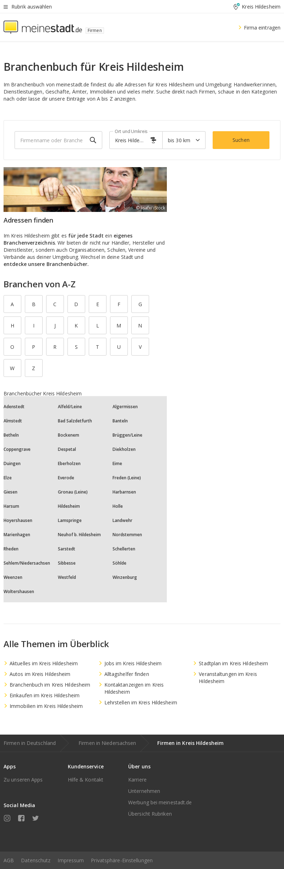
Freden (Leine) (127, 478)
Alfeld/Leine (70, 407)
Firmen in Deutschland (30, 743)
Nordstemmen (127, 535)
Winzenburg (125, 577)
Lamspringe (70, 520)
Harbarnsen (124, 492)
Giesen (10, 492)
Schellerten (124, 549)
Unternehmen (144, 791)
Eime (117, 463)
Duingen (12, 463)
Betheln (11, 435)
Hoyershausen (18, 520)
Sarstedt (66, 549)
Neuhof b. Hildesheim (79, 535)
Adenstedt (14, 407)
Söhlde (119, 563)
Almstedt (13, 421)
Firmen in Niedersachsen (107, 743)
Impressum (71, 860)
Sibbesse (67, 563)
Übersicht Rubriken (150, 813)
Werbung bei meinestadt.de (160, 802)
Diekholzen (124, 449)
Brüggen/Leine (127, 435)
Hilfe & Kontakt (86, 779)
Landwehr (122, 520)
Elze (8, 478)
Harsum (11, 506)
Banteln (120, 421)
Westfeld (67, 577)
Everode (66, 478)
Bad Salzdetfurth (75, 421)
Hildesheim (69, 506)
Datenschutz (35, 860)
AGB (9, 860)
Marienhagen (17, 535)
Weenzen (13, 577)
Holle (118, 506)
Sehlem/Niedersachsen (27, 563)
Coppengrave (17, 449)
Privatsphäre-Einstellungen (122, 860)
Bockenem (68, 435)
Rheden (11, 549)
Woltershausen (19, 591)
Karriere (137, 779)
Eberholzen (69, 463)
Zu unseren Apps (23, 779)
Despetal (67, 449)
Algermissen (125, 407)
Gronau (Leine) (73, 492)
